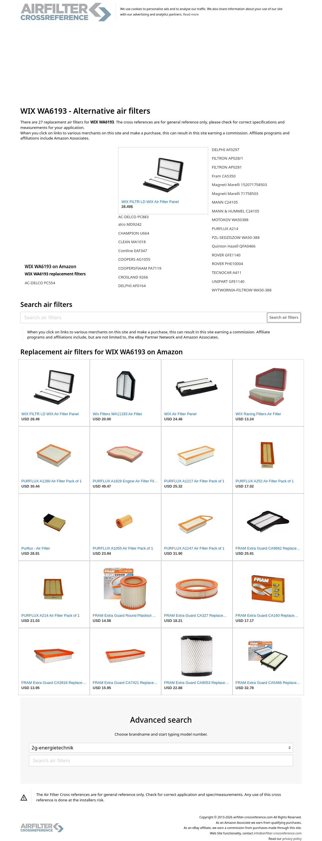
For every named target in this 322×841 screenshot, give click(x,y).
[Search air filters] (144, 317)
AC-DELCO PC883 (133, 216)
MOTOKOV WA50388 (230, 219)
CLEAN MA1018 (132, 241)
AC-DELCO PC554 (40, 282)
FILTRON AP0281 (227, 167)
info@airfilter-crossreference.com (278, 833)
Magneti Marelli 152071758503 (239, 184)
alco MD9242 (129, 224)
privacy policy (292, 839)
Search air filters (283, 317)
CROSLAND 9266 (133, 277)
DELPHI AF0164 (132, 285)
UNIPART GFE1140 (228, 281)
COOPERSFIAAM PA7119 (139, 268)
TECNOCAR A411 (227, 272)
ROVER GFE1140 (226, 255)
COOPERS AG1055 (134, 259)
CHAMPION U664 (133, 233)
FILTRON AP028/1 (227, 158)
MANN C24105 (225, 202)
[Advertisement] (161, 64)
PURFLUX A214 (225, 228)
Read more (191, 14)
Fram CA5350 (224, 176)
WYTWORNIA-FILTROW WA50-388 (242, 290)
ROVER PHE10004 (227, 263)
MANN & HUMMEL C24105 (235, 211)
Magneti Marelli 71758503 (235, 193)
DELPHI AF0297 (225, 149)
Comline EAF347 (132, 250)
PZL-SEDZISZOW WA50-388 (236, 237)
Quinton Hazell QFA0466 (233, 246)
